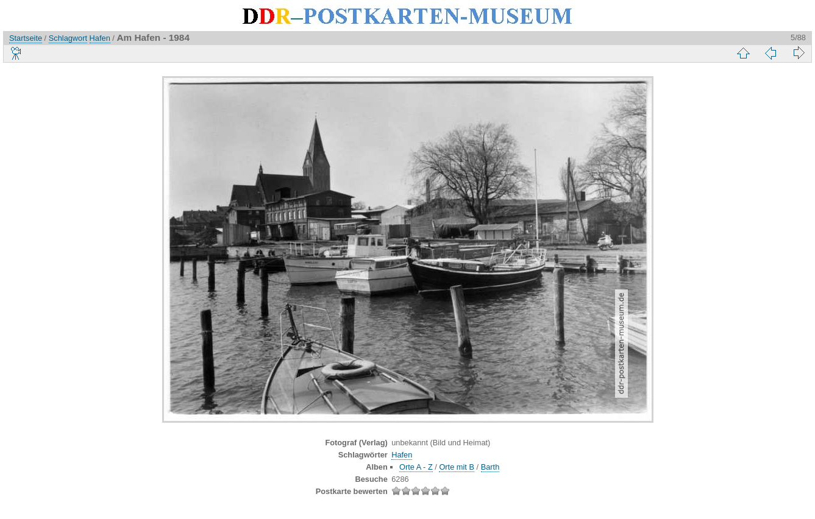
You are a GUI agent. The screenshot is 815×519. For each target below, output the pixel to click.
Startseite (25, 38)
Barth (490, 466)
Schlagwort (68, 38)
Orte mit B (456, 466)
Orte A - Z (416, 466)
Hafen (100, 38)
